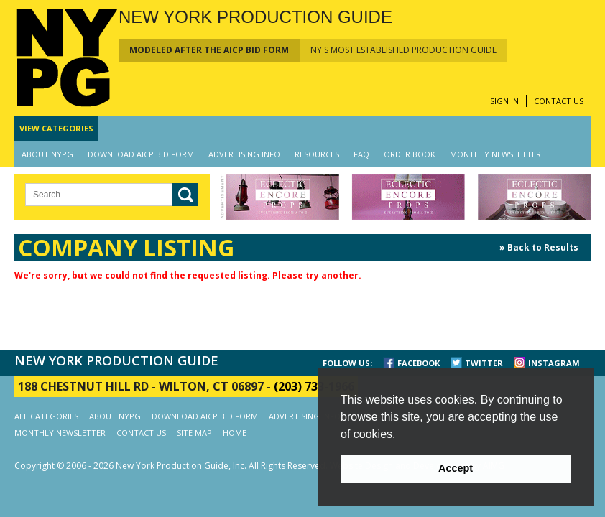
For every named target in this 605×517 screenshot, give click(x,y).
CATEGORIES (56, 128)
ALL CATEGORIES (46, 416)
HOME (234, 432)
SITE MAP (194, 432)
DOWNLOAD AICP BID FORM (141, 154)
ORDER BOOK (409, 154)
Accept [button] (455, 468)
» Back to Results (538, 247)
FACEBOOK (418, 363)
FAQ (361, 154)
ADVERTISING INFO (244, 154)
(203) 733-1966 (314, 386)
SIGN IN (504, 101)
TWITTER (484, 363)
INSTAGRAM (554, 363)
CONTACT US (558, 101)
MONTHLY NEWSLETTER (495, 154)
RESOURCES (317, 154)
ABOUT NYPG (47, 154)
